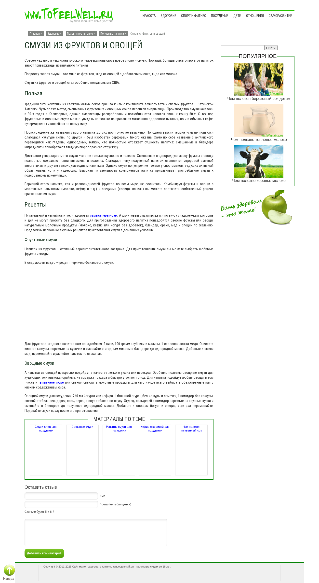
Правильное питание (80, 33)
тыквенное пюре (51, 382)
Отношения (255, 16)
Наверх (8, 578)
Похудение (219, 16)
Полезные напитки (112, 33)
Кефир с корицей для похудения (155, 428)
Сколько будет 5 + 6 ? (39, 512)
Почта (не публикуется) (115, 504)
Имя (102, 496)
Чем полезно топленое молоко (259, 140)
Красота (149, 16)
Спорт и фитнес (193, 16)
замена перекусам (103, 215)
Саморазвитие (280, 16)
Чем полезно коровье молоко (259, 181)
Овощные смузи (82, 427)
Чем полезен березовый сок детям (258, 99)
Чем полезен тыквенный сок (191, 428)
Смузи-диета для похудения (46, 428)
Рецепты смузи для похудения (119, 428)
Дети (237, 16)
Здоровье (168, 16)
